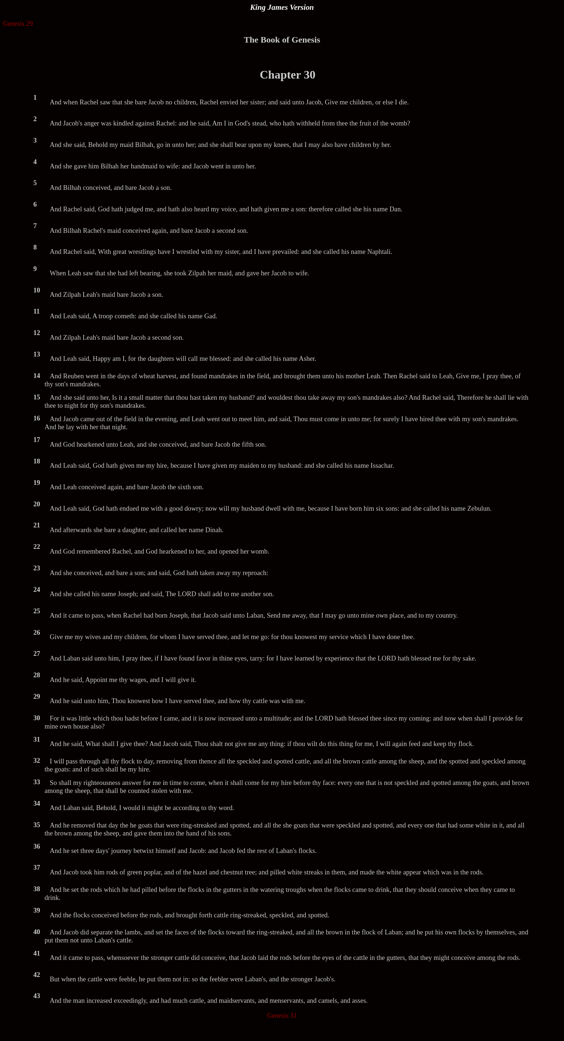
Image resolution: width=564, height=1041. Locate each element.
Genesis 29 (18, 23)
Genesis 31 (282, 1015)
